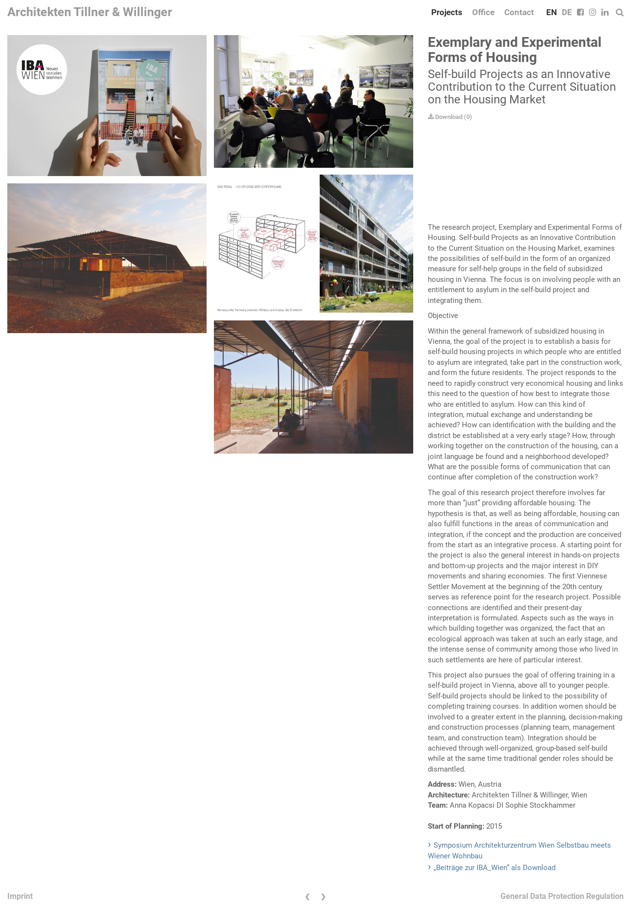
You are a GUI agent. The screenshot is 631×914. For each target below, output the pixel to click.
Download (445, 116)
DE (567, 12)
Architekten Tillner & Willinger (89, 12)
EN (551, 12)
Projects (446, 12)
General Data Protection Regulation (562, 896)
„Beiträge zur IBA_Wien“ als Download (494, 867)
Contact (519, 12)
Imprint (20, 896)
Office (483, 12)
